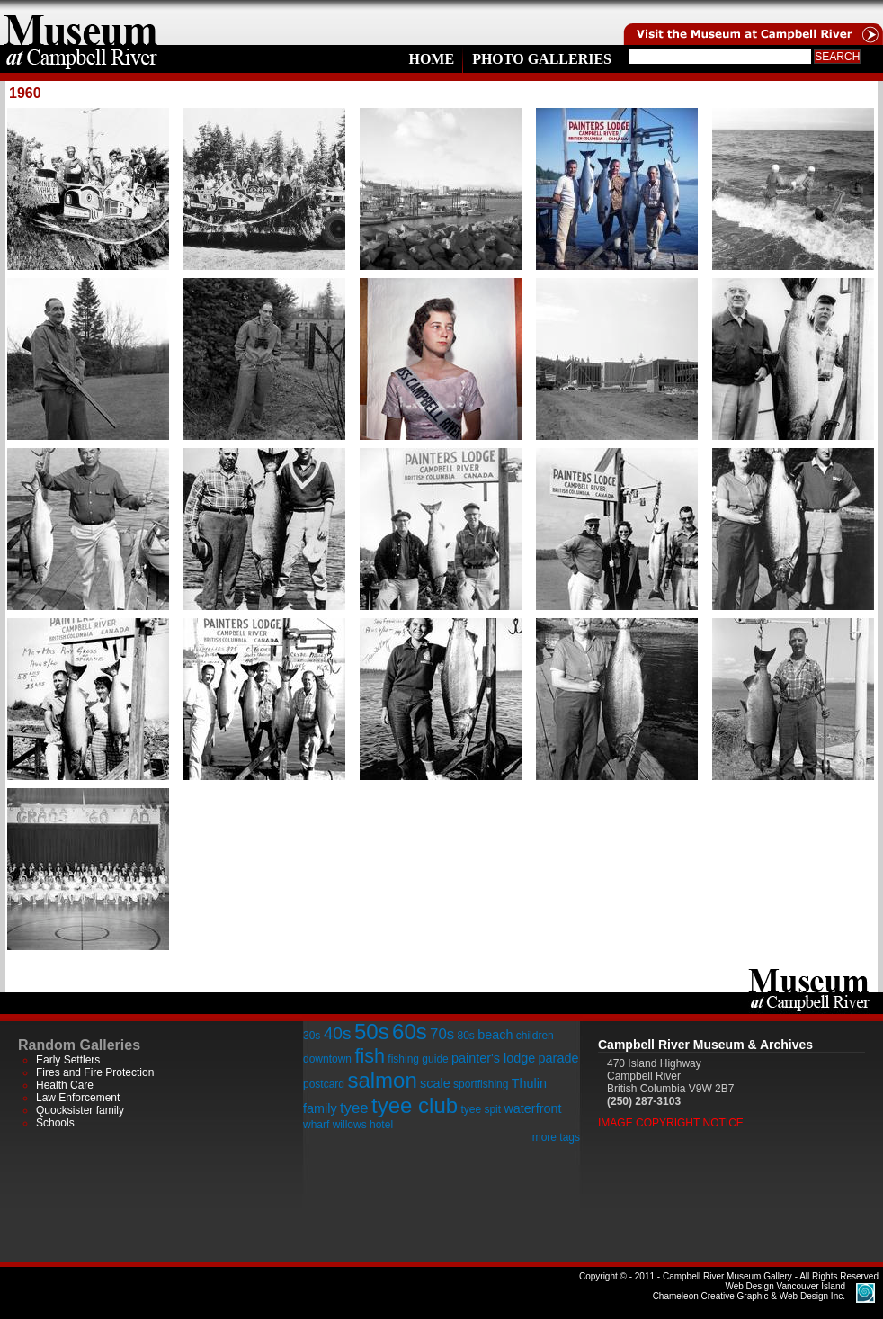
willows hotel (363, 1124)
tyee (354, 1108)
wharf (316, 1124)
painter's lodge (493, 1058)
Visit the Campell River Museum (751, 22)
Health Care (65, 1085)
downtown (327, 1059)
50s (371, 1031)
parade (559, 1058)
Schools (55, 1123)
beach (495, 1034)
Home (431, 59)
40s (338, 1033)
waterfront (532, 1108)
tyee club (414, 1105)
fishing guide (418, 1059)
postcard (323, 1084)
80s (465, 1035)
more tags (556, 1137)
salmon (381, 1080)
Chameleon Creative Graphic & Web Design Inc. (749, 1291)
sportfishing (480, 1084)
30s (311, 1035)
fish (369, 1056)
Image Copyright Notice (671, 1123)
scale (435, 1083)
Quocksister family (80, 1110)
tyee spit (480, 1109)
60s (409, 1031)
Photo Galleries (541, 59)
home (81, 22)
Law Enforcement (78, 1097)
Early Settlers (68, 1060)
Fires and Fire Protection (95, 1072)
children (535, 1035)
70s (442, 1034)
